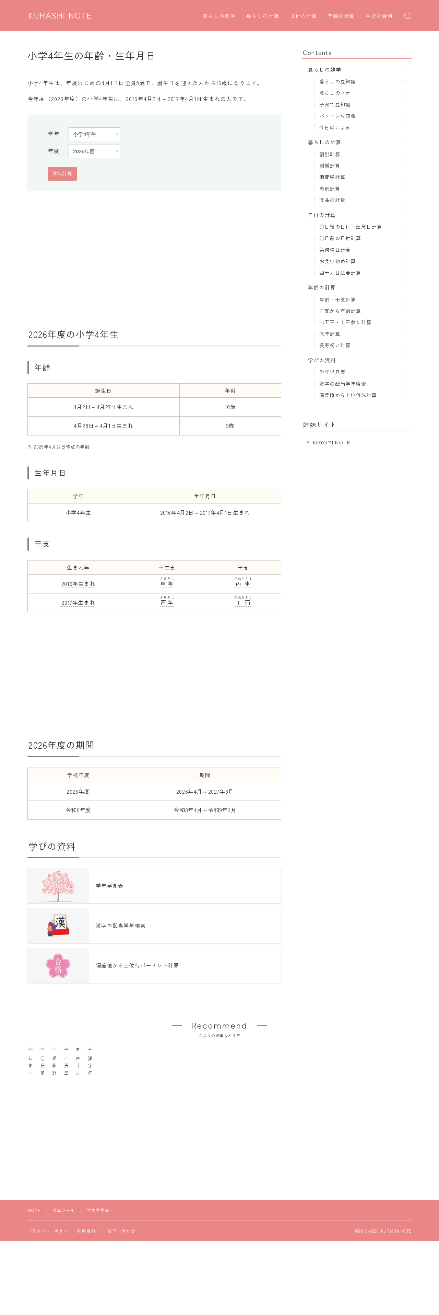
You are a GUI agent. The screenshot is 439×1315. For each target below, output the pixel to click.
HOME (34, 1252)
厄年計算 (329, 333)
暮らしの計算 (263, 16)
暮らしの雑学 (219, 16)
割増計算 (329, 165)
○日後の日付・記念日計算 (350, 226)
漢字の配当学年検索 (342, 383)
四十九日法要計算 (340, 272)
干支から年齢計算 (340, 310)
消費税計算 (332, 176)
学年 (54, 133)
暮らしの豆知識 (337, 81)
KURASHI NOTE (61, 15)
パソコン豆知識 (337, 115)
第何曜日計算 (335, 249)
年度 (54, 151)
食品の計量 (332, 199)
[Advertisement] (154, 260)
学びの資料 (379, 16)
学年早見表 (332, 371)
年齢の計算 (341, 16)
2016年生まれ (78, 583)
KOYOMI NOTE (331, 442)
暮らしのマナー (337, 92)
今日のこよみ (335, 127)
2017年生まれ (78, 602)
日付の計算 (304, 16)
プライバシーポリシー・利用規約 (61, 1272)
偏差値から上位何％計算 (348, 394)
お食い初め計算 (337, 260)
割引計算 (329, 154)
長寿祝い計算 (335, 345)
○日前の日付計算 (340, 237)
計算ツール (63, 1252)
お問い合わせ (121, 1272)
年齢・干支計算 (337, 299)
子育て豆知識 (335, 104)
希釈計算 (329, 188)
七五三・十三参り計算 (345, 322)
